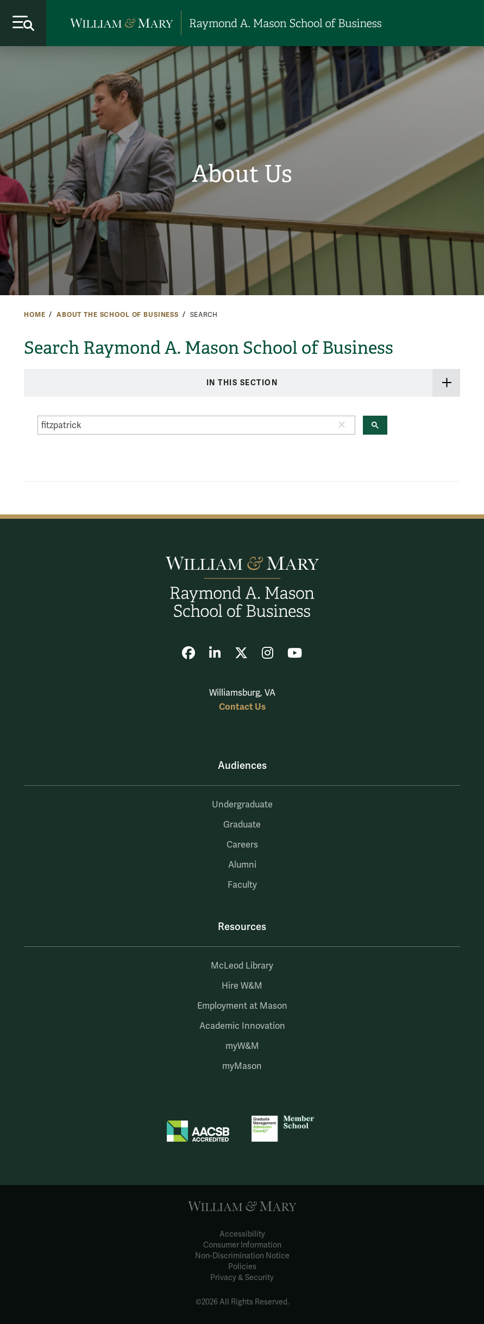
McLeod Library (242, 965)
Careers (242, 844)
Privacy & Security (242, 1277)
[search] (183, 425)
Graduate (242, 824)
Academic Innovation (242, 1026)
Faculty (242, 885)
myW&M (242, 1046)
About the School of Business (117, 314)
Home (34, 314)
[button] (341, 427)
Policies (242, 1266)
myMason (242, 1066)
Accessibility (242, 1234)
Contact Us (242, 706)
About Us (242, 174)
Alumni (242, 865)
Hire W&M (242, 986)
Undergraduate (242, 804)
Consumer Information (242, 1245)
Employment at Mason (242, 1006)
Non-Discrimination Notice (242, 1256)
